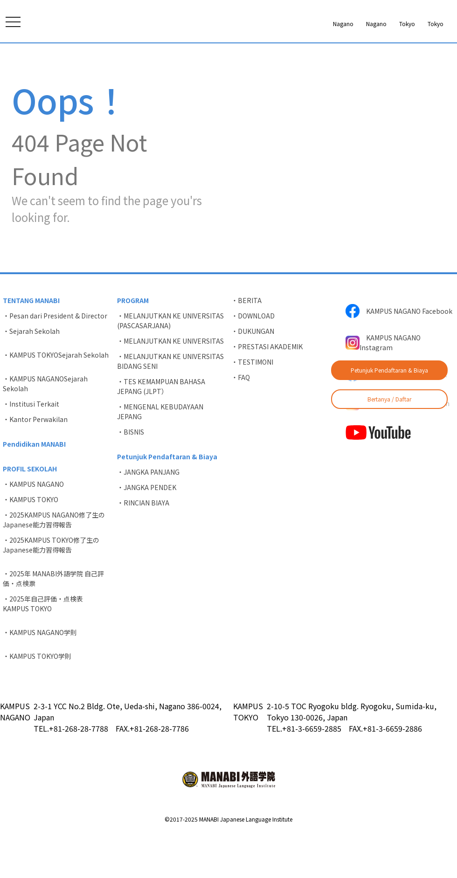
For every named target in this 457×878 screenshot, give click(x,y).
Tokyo (348, 23)
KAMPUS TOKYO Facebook (396, 420)
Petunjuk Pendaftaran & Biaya (389, 370)
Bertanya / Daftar (389, 399)
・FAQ (240, 422)
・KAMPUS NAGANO (33, 529)
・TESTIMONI (252, 407)
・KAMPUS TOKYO (30, 544)
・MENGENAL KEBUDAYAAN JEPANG (160, 456)
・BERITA (246, 345)
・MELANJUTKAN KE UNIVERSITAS (170, 386)
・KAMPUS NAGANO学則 (40, 677)
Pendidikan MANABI (34, 489)
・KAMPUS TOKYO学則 (37, 701)
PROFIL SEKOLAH (30, 514)
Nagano (266, 23)
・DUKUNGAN (252, 376)
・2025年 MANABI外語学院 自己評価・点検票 (53, 623)
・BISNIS (130, 477)
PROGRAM (133, 345)
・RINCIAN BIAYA (143, 548)
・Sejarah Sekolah (31, 376)
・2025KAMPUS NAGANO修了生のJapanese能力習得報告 (54, 564)
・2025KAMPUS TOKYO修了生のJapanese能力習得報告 (51, 590)
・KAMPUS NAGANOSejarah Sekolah (45, 428)
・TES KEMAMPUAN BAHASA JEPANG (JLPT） (161, 431)
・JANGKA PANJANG (148, 517)
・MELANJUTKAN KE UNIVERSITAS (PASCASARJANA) (170, 365)
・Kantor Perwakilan (35, 464)
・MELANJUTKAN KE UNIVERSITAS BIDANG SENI (170, 406)
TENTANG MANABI (31, 345)
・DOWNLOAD (253, 361)
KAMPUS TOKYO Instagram (398, 449)
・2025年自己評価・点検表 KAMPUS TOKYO (46, 648)
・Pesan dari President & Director (55, 361)
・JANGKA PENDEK (146, 532)
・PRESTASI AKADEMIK (267, 391)
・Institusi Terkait (31, 449)
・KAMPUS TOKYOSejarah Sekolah (56, 400)
